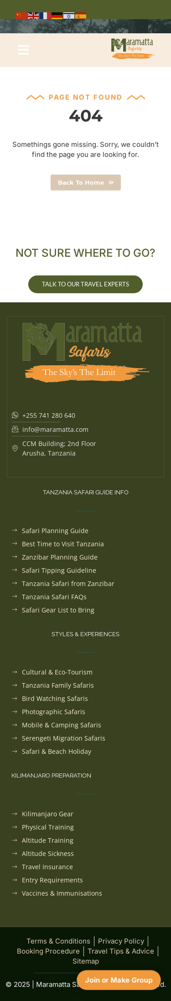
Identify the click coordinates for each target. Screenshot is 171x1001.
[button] (23, 50)
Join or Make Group (119, 979)
